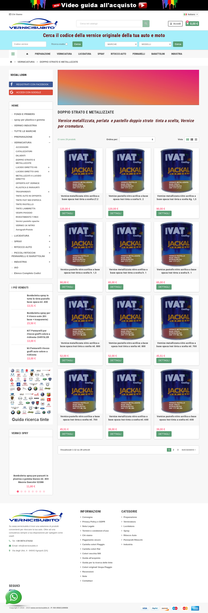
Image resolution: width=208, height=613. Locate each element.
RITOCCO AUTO (23, 247)
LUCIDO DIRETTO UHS (27, 171)
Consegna (87, 517)
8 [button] (44, 491)
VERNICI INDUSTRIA (25, 125)
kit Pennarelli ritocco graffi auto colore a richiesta (38, 351)
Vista (180, 139)
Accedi (175, 23)
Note (84, 576)
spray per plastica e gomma (29, 120)
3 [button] (25, 491)
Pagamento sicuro (91, 540)
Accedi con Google (25, 92)
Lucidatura (84, 53)
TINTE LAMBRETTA (25, 208)
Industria (176, 53)
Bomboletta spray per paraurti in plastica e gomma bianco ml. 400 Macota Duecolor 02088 (31, 478)
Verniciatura (64, 53)
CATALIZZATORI (24, 151)
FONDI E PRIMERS (24, 114)
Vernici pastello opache (27, 221)
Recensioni (88, 571)
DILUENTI (21, 155)
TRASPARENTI (23, 191)
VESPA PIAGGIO (24, 213)
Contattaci (87, 581)
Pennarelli (139, 53)
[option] (31, 463)
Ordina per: (112, 139)
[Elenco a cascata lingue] (191, 14)
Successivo (189, 450)
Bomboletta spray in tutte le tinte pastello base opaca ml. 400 (38, 298)
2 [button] (21, 491)
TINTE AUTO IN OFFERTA (28, 196)
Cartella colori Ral (91, 549)
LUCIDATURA (21, 235)
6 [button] (36, 491)
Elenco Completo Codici (27, 273)
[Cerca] (113, 23)
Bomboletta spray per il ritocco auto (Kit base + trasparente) (38, 316)
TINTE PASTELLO (25, 204)
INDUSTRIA (20, 262)
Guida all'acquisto (91, 558)
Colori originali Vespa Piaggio (97, 567)
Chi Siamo (15, 14)
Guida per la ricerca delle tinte (97, 562)
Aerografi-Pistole (24, 229)
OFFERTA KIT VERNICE (27, 183)
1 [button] (18, 491)
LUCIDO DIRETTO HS (26, 167)
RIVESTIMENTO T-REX (27, 217)
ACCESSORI (22, 147)
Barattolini (158, 53)
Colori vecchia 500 (91, 553)
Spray (101, 53)
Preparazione (42, 53)
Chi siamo (87, 535)
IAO (16, 267)
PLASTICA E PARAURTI (28, 187)
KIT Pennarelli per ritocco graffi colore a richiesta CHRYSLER (38, 333)
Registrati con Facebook (29, 84)
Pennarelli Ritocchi (133, 540)
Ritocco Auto (118, 53)
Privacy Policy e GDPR (93, 521)
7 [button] (40, 491)
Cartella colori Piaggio (93, 544)
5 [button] (33, 491)
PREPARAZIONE (23, 137)
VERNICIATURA (23, 142)
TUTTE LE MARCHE (25, 131)
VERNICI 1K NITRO (25, 225)
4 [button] (29, 491)
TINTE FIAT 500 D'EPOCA (28, 200)
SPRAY (18, 241)
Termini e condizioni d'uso (95, 531)
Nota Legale (88, 526)
